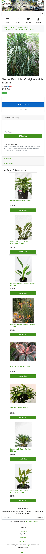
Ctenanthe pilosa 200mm (19, 408)
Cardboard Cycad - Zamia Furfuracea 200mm (19, 492)
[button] (23, 109)
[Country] (23, 128)
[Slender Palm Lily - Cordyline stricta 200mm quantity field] (23, 99)
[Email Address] (18, 518)
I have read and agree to (23, 521)
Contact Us (23, 541)
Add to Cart (23, 105)
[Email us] (22, 552)
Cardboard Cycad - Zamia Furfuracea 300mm (19, 243)
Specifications (8, 163)
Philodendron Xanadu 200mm (20, 200)
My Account (23, 531)
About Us (23, 538)
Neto (29, 546)
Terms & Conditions (32, 521)
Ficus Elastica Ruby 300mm (20, 366)
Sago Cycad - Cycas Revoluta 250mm (20, 450)
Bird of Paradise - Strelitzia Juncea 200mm (22, 326)
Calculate (23, 136)
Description (7, 158)
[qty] (23, 124)
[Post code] (23, 132)
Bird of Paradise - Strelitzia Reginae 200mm (22, 284)
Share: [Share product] (7, 86)
